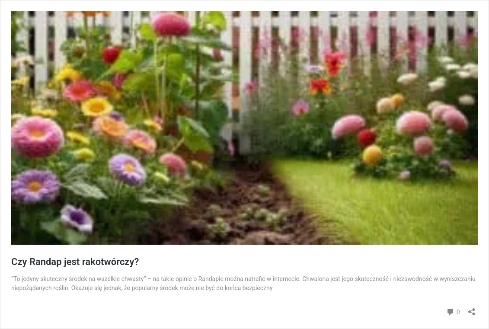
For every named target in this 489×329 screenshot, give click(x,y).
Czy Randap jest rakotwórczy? (75, 261)
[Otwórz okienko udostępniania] (472, 309)
